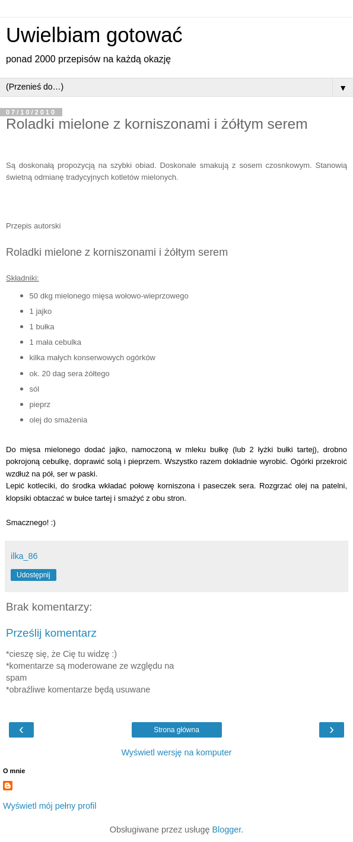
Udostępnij (33, 575)
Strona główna (176, 730)
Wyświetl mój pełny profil (49, 806)
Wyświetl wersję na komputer (176, 752)
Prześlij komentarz (51, 633)
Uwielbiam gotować (94, 35)
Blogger (226, 829)
